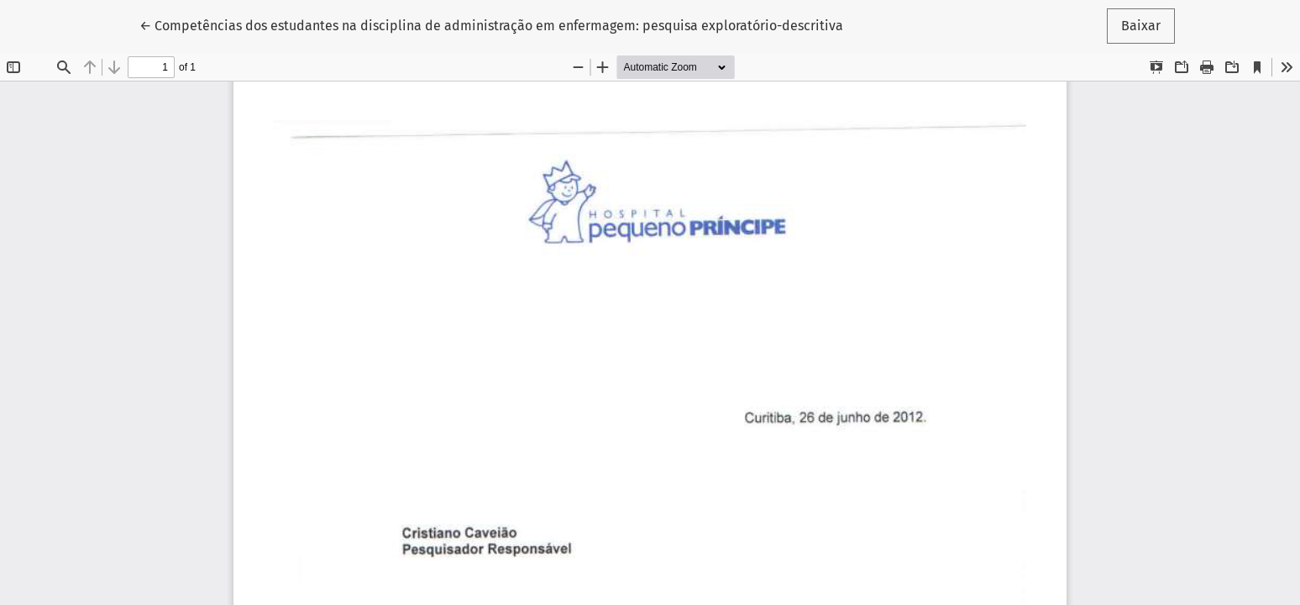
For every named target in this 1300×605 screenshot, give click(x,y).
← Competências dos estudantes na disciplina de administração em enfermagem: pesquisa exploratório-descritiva (491, 24)
